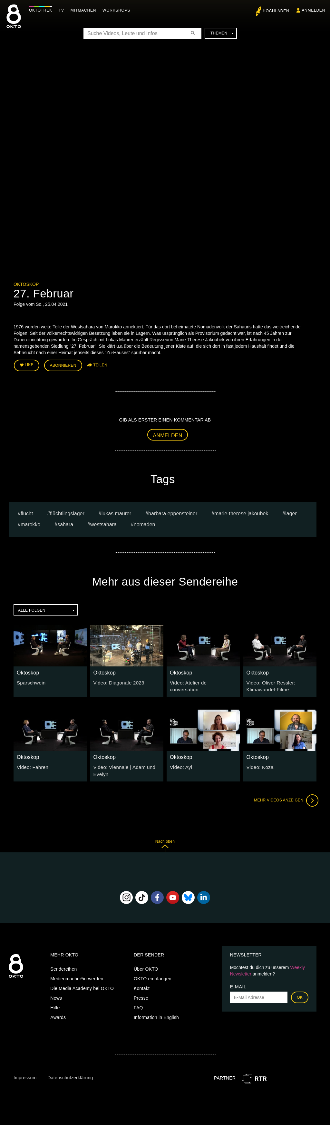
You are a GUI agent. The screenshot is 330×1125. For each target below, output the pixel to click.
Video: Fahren (31, 764)
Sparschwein (30, 681)
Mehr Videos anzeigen (284, 796)
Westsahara (103, 523)
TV (63, 10)
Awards (58, 1013)
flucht (27, 512)
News (56, 994)
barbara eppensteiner (172, 512)
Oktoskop (26, 284)
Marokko (30, 523)
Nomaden (144, 523)
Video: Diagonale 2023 (117, 681)
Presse (141, 994)
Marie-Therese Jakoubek (241, 512)
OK (300, 994)
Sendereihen (63, 965)
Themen (222, 33)
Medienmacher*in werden (76, 975)
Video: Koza (259, 764)
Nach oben (165, 842)
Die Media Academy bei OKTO (82, 984)
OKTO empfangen (152, 975)
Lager (291, 512)
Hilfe (55, 1004)
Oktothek (42, 10)
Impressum (25, 1073)
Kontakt (142, 984)
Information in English (156, 1013)
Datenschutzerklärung (70, 1073)
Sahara (65, 523)
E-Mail (238, 983)
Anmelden (167, 434)
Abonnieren (63, 365)
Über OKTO (146, 965)
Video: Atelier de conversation (201, 681)
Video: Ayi (180, 764)
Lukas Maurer (116, 512)
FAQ (138, 1004)
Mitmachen (85, 10)
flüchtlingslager (67, 512)
